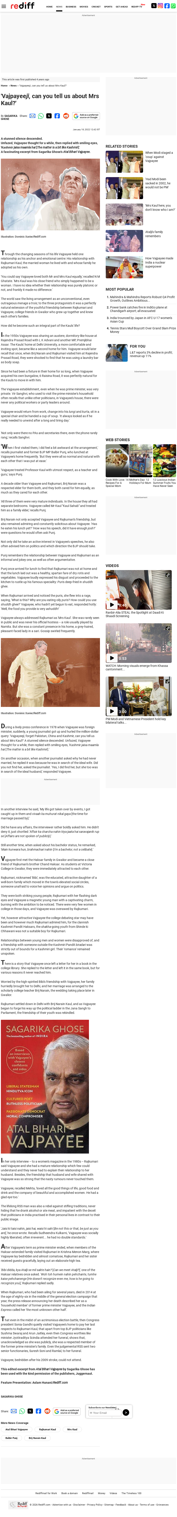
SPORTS (108, 6)
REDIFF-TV (136, 6)
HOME (49, 6)
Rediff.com (44, 1504)
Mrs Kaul (72, 1429)
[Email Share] (32, 115)
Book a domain (69, 1493)
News (14, 85)
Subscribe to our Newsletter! (102, 1407)
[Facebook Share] (57, 115)
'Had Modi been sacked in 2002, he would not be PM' (157, 183)
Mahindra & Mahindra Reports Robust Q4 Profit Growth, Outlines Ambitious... (142, 298)
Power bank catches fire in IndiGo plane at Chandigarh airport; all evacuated (138, 309)
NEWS (59, 6)
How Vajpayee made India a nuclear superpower (159, 262)
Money (101, 1493)
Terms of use (147, 1504)
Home (4, 85)
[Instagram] (160, 5)
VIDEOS (112, 565)
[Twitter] (154, 5)
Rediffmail (88, 1493)
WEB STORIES (118, 440)
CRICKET (96, 6)
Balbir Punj (11, 1438)
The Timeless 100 (131, 1493)
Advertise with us (61, 1504)
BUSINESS (71, 6)
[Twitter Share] (48, 115)
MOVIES (84, 6)
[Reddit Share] (65, 115)
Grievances (162, 1504)
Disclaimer (79, 1504)
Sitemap (109, 1504)
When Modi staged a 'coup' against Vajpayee (159, 157)
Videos (113, 1493)
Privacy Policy (94, 1504)
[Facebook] (167, 5)
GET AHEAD (122, 6)
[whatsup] (173, 5)
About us (133, 1504)
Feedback (121, 1504)
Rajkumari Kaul (47, 1429)
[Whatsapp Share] (40, 115)
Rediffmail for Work (46, 1493)
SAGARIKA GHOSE (9, 117)
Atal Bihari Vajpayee (17, 1429)
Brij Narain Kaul (37, 1438)
